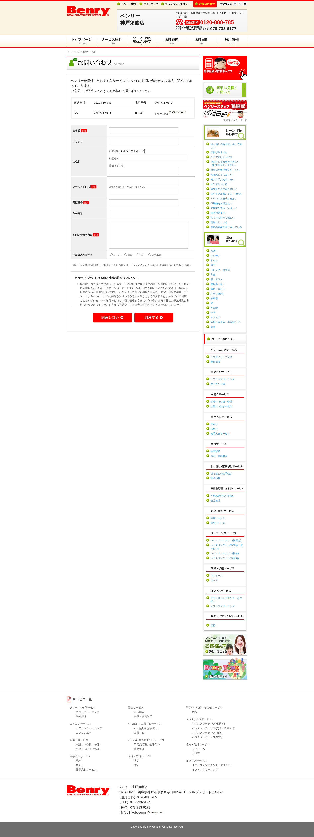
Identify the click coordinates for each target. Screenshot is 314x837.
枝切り (214, 428)
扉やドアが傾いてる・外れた (226, 193)
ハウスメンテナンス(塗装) (225, 558)
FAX (140, 260)
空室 (213, 312)
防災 (136, 760)
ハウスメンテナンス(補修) (225, 553)
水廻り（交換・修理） (223, 401)
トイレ (214, 260)
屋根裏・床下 (218, 284)
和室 (213, 274)
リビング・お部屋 (220, 270)
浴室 (213, 265)
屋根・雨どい (218, 289)
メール (115, 260)
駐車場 (214, 298)
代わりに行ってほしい (223, 217)
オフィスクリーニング (223, 606)
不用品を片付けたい (221, 203)
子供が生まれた (219, 152)
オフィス (215, 317)
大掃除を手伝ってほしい (224, 208)
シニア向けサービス (221, 157)
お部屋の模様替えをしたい (225, 170)
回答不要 (154, 260)
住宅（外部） (218, 293)
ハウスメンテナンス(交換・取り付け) (213, 728)
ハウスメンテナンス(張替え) (226, 540)
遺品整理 (215, 500)
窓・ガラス (217, 279)
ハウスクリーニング (221, 357)
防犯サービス (218, 523)
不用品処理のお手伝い (223, 495)
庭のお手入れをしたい (223, 179)
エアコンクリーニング (223, 379)
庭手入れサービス (220, 433)
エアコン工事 (218, 384)
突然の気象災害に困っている (226, 227)
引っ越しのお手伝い (221, 473)
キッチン (215, 255)
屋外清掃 (215, 361)
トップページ (73, 52)
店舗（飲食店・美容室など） (226, 322)
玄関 (213, 250)
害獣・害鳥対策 (219, 456)
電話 (128, 260)
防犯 (136, 765)
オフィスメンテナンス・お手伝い (211, 765)
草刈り (214, 424)
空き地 (214, 308)
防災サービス (218, 518)
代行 (213, 625)
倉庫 (213, 327)
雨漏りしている (219, 222)
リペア (214, 580)
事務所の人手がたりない (224, 189)
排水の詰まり (218, 212)
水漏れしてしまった (221, 174)
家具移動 (215, 478)
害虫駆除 (215, 451)
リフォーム (217, 575)
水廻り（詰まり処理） (223, 406)
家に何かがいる (219, 184)
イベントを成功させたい (224, 198)
